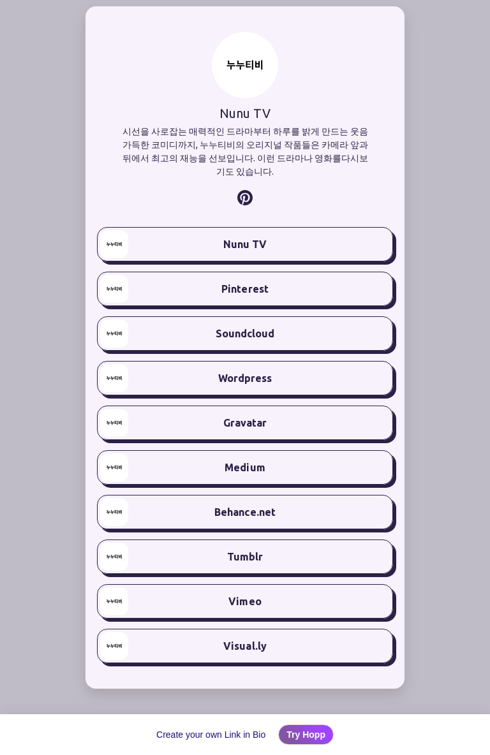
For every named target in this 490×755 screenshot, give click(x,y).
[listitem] (245, 197)
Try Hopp (305, 734)
